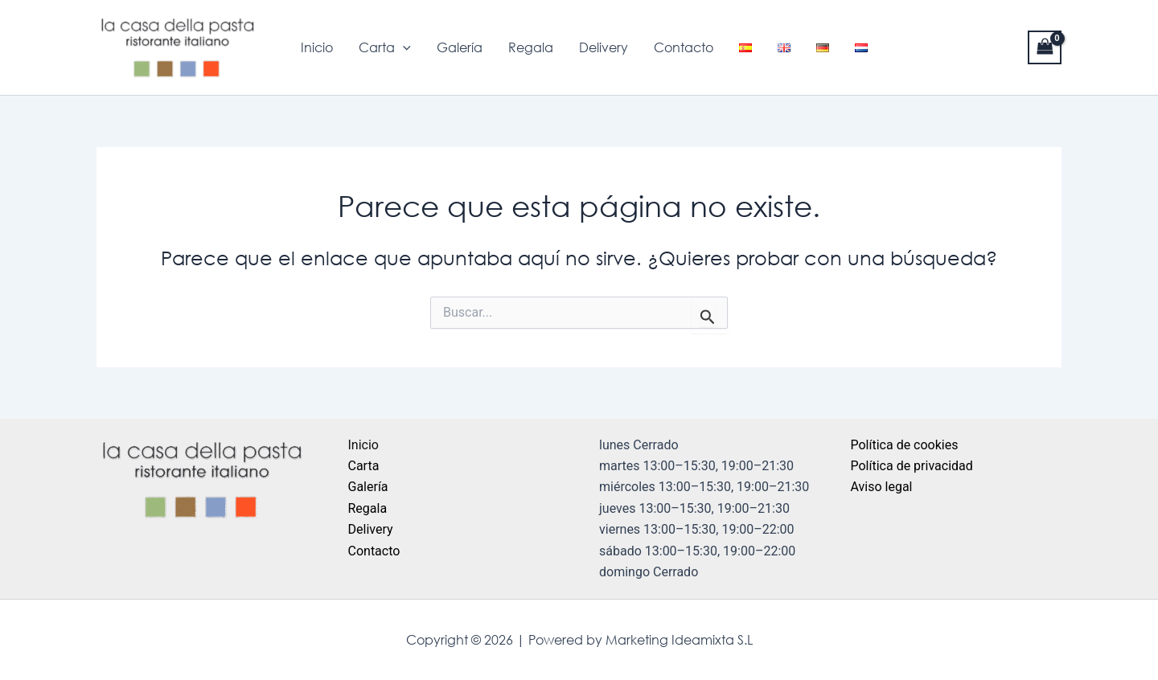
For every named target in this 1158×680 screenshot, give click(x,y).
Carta (385, 47)
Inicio (317, 47)
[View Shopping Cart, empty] (1045, 47)
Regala (530, 47)
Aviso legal (882, 486)
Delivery (603, 47)
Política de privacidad (912, 465)
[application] (403, 47)
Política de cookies (905, 445)
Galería (459, 47)
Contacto (683, 47)
